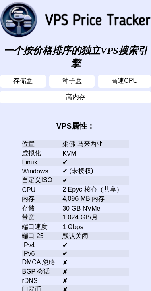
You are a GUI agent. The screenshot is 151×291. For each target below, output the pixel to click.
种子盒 (72, 80)
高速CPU (124, 80)
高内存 (75, 96)
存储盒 (23, 80)
